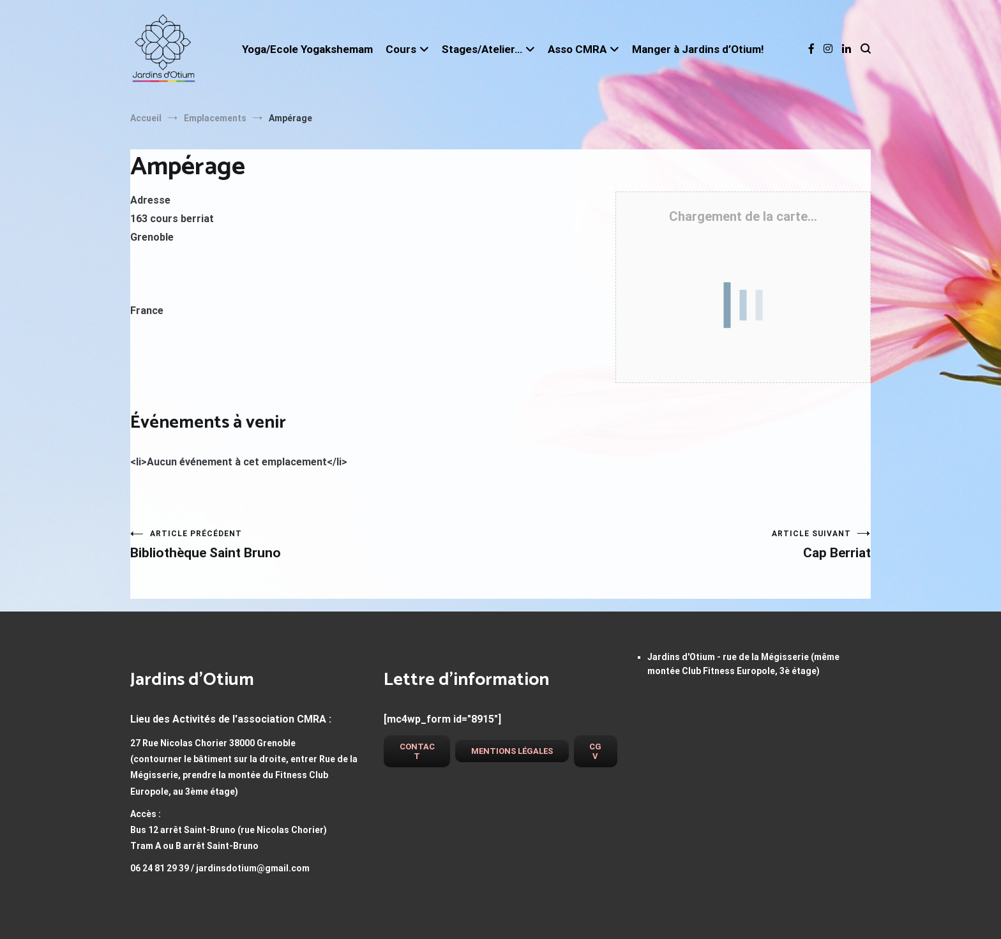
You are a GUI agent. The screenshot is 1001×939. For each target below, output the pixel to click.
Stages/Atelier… (482, 49)
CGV (595, 751)
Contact (417, 751)
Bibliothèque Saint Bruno (315, 544)
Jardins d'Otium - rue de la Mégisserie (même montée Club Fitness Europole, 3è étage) (743, 664)
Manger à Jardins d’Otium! (698, 49)
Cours (401, 49)
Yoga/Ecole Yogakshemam (307, 49)
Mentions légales (512, 751)
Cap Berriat (685, 544)
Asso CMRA (577, 49)
